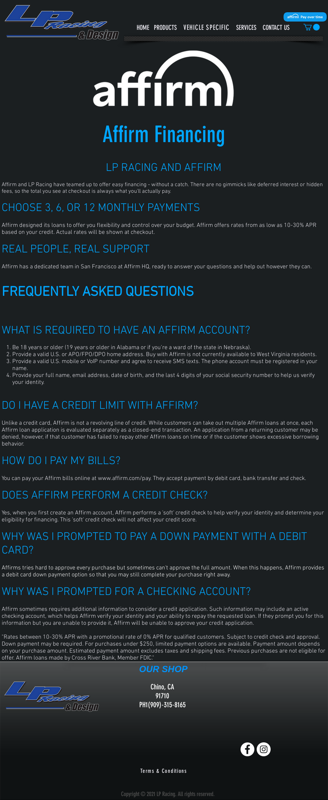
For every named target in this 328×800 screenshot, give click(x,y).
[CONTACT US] (276, 27)
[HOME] (143, 27)
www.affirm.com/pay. (125, 478)
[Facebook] (247, 749)
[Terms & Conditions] (164, 770)
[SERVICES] (246, 27)
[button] (206, 27)
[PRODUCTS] (165, 27)
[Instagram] (264, 749)
